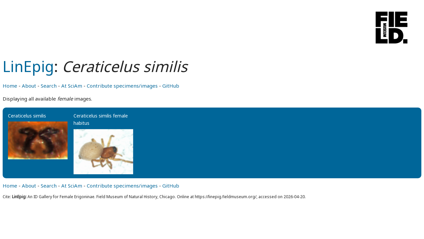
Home (10, 85)
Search (49, 85)
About (29, 85)
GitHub (170, 85)
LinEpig (28, 66)
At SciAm (71, 85)
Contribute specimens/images (122, 85)
